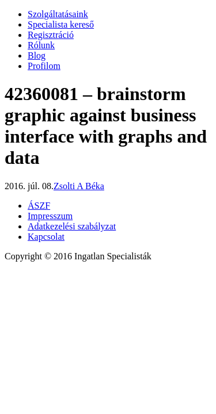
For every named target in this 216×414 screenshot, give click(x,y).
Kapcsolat (46, 236)
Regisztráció (51, 35)
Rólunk (41, 45)
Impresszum (50, 216)
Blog (37, 55)
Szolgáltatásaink (58, 14)
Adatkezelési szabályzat (72, 226)
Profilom (44, 66)
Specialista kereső (61, 24)
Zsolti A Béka (79, 186)
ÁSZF (39, 205)
